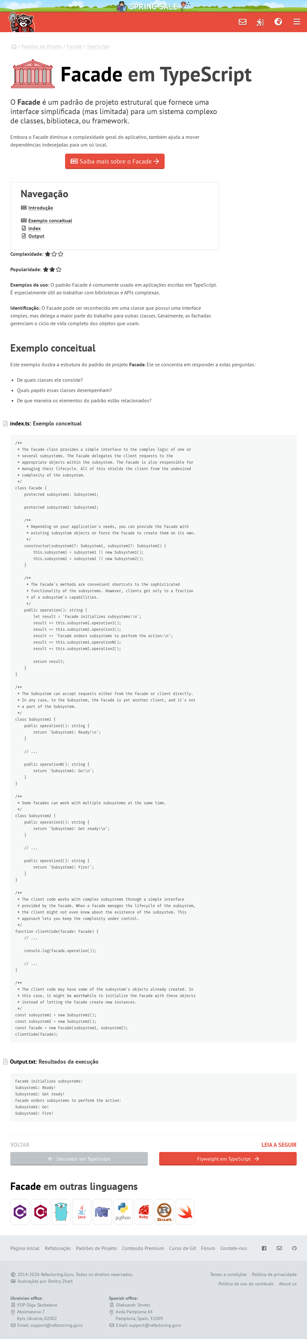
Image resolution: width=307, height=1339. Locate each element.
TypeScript (98, 46)
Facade (74, 46)
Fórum (208, 1248)
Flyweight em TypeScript (228, 1159)
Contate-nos (233, 1248)
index (34, 228)
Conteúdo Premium (143, 1248)
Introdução (40, 207)
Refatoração (58, 1248)
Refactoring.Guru (57, 1274)
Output (36, 236)
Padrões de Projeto (41, 46)
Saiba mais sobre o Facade (115, 161)
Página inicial (25, 1248)
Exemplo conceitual (50, 220)
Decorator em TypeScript (79, 1159)
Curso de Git (182, 1248)
